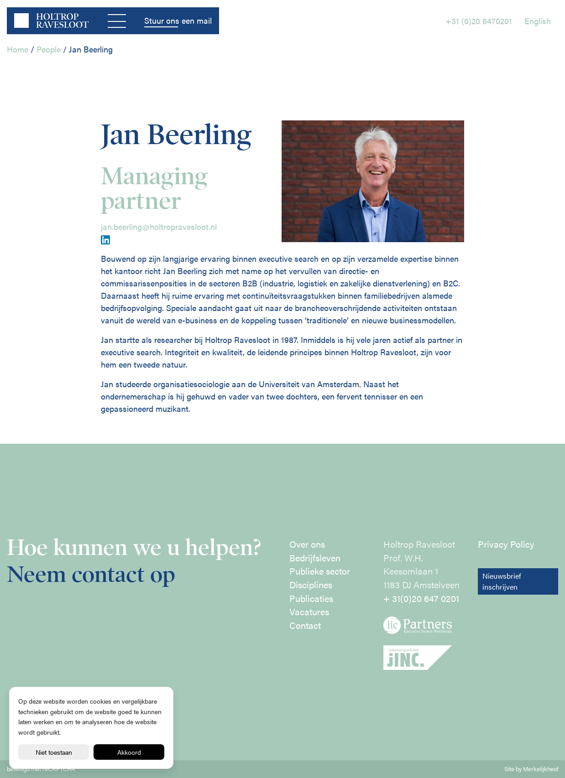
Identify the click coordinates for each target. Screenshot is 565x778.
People (49, 49)
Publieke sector (319, 571)
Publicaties (311, 598)
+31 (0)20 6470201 (478, 20)
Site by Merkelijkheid (531, 769)
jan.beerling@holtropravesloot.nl (159, 226)
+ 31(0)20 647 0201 (421, 598)
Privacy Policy (506, 544)
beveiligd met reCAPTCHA (41, 769)
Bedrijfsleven (314, 557)
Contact (305, 625)
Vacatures (309, 611)
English (537, 20)
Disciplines (310, 584)
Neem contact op (91, 574)
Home (17, 49)
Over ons (307, 544)
